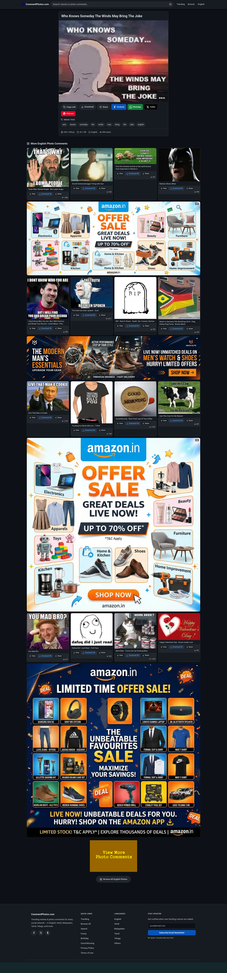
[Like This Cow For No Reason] (179, 397)
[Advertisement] (113, 967)
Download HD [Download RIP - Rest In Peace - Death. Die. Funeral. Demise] (132, 326)
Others (117, 943)
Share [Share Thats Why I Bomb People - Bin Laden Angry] (58, 194)
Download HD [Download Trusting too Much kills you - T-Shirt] (89, 430)
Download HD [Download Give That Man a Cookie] (45, 418)
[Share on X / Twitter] (150, 107)
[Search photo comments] (109, 4)
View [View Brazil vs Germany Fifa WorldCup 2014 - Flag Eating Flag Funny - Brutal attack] (164, 329)
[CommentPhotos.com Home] (35, 4)
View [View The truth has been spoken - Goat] (76, 315)
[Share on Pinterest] (68, 113)
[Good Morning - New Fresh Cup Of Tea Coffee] (135, 398)
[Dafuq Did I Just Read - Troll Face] (92, 629)
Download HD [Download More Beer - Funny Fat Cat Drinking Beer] (132, 655)
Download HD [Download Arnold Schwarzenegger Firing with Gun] (89, 188)
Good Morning (87, 943)
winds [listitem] (100, 124)
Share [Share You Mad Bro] (58, 656)
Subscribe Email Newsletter (171, 932)
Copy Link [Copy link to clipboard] (69, 107)
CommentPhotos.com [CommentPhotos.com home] (42, 914)
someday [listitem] (83, 124)
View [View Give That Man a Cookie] (32, 418)
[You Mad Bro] (48, 631)
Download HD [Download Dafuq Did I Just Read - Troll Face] (89, 653)
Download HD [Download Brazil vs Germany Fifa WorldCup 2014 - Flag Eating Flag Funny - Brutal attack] (176, 329)
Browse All (86, 923)
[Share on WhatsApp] (135, 107)
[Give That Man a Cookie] (48, 396)
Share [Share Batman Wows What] (189, 188)
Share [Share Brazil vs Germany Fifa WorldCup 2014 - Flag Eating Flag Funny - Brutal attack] (189, 329)
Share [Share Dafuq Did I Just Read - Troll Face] (102, 653)
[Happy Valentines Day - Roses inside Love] (179, 626)
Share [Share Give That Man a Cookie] (58, 418)
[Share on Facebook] (118, 107)
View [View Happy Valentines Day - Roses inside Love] (164, 647)
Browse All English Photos (113, 879)
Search (84, 928)
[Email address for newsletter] (172, 925)
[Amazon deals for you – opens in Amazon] (113, 358)
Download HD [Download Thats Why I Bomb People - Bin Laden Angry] (45, 194)
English (201, 4)
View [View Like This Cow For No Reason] (164, 421)
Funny (83, 933)
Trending (181, 4)
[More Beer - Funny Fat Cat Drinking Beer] (135, 630)
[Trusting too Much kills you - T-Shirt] (92, 402)
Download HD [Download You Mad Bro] (45, 656)
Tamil (116, 933)
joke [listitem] (132, 124)
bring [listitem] (117, 124)
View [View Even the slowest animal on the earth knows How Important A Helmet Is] (120, 174)
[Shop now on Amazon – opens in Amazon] (113, 525)
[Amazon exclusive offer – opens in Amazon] (113, 750)
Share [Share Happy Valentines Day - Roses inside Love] (189, 647)
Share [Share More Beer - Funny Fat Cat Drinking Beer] (145, 655)
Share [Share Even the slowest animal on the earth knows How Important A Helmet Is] (145, 174)
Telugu (117, 938)
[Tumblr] (47, 932)
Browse (191, 4)
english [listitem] (141, 124)
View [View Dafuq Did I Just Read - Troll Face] (76, 653)
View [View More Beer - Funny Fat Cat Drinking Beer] (120, 655)
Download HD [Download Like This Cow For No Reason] (176, 421)
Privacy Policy (87, 948)
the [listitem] (93, 124)
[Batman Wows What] (179, 164)
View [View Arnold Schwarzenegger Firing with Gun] (76, 188)
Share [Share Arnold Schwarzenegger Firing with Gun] (102, 188)
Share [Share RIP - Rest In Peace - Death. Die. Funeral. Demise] (145, 326)
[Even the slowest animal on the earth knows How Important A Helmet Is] (135, 156)
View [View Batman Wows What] (164, 188)
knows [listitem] (73, 124)
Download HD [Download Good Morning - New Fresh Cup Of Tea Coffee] (132, 423)
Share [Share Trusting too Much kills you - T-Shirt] (102, 430)
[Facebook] (34, 932)
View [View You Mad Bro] (32, 656)
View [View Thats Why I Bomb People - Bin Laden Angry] (32, 194)
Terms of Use (87, 953)
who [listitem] (64, 124)
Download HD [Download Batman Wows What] (176, 188)
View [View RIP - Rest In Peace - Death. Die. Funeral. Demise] (120, 326)
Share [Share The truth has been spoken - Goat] (102, 315)
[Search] (170, 4)
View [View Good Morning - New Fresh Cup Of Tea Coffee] (120, 423)
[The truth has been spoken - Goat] (92, 292)
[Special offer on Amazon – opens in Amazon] (113, 238)
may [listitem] (109, 124)
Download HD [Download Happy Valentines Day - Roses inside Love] (176, 647)
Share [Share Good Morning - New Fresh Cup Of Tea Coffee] (145, 423)
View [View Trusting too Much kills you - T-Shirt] (76, 430)
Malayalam (119, 928)
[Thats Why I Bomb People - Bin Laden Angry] (48, 167)
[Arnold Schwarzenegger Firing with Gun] (92, 164)
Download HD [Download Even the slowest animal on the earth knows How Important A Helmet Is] (132, 174)
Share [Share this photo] (103, 107)
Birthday (85, 938)
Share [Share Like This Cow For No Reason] (189, 421)
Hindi (116, 923)
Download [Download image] (87, 107)
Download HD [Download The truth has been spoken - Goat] (89, 315)
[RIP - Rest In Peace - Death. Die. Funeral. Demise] (135, 298)
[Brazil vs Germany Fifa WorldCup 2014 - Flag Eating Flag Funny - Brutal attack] (179, 298)
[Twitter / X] (41, 932)
